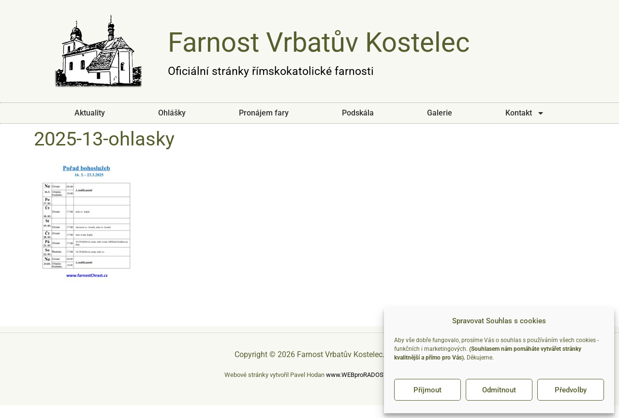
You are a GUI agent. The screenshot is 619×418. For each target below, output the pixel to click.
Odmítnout (499, 390)
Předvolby (571, 390)
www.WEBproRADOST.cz (360, 374)
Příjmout (427, 390)
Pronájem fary (264, 112)
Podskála (358, 112)
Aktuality (89, 112)
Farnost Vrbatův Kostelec (319, 42)
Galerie (439, 112)
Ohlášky (172, 112)
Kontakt (525, 113)
